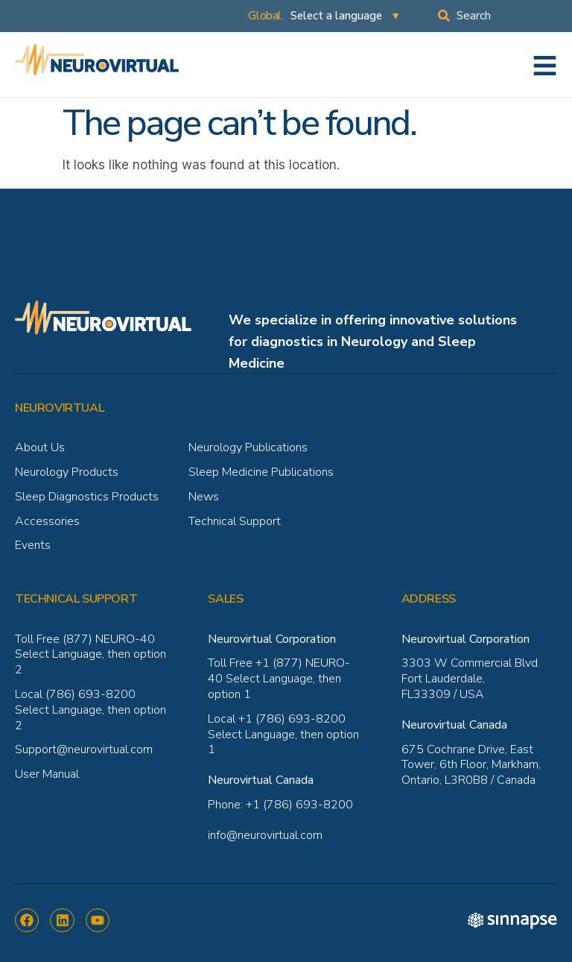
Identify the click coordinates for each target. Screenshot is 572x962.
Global (265, 15)
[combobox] (505, 16)
